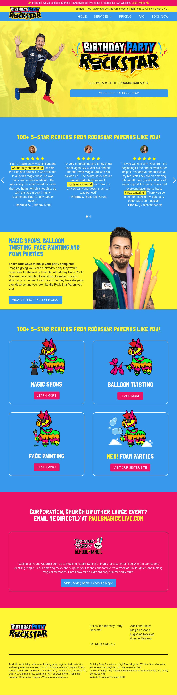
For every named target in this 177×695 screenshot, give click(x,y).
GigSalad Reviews (142, 634)
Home (82, 16)
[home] (25, 13)
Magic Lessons (140, 630)
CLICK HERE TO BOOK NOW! (119, 93)
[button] (103, 16)
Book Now (160, 16)
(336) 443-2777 (105, 644)
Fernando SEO (117, 677)
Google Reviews (141, 638)
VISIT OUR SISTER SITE (130, 467)
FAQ (141, 16)
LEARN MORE (46, 395)
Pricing (125, 16)
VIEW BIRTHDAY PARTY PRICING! (35, 299)
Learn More (138, 2)
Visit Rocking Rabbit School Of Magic (88, 583)
